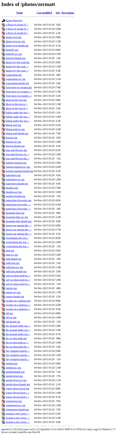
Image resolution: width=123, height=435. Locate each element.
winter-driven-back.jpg (17, 388)
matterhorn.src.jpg (15, 179)
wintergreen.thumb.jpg (17, 409)
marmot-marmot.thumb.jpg (19, 171)
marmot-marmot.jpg (16, 162)
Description (67, 12)
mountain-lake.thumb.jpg (19, 221)
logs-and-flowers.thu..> (18, 158)
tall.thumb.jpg (13, 321)
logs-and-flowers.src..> (17, 154)
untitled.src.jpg (13, 367)
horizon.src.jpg (13, 141)
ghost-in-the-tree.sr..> (17, 104)
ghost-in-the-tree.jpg (16, 100)
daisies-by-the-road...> (17, 66)
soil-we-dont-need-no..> (18, 275)
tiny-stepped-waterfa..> (17, 351)
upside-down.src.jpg (16, 380)
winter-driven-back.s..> (18, 392)
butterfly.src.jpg (14, 54)
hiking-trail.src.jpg (15, 129)
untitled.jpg (11, 363)
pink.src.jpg (12, 254)
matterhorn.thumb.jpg (17, 183)
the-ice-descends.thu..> (17, 346)
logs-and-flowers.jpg (16, 150)
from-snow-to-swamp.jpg (19, 87)
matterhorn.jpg (13, 175)
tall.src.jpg (11, 317)
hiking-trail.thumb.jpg (17, 133)
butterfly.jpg (12, 49)
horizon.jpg (11, 137)
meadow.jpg (12, 187)
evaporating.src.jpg (15, 79)
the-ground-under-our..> (18, 325)
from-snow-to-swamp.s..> (19, 91)
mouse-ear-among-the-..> (19, 225)
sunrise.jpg (11, 288)
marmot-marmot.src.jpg (18, 167)
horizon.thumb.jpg (15, 146)
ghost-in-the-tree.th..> (17, 108)
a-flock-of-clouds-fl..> (17, 24)
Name (19, 12)
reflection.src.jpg (14, 267)
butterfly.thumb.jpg (15, 58)
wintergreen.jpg (14, 401)
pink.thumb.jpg (13, 259)
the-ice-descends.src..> (17, 342)
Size (58, 12)
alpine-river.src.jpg (15, 41)
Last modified (44, 12)
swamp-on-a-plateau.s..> (18, 305)
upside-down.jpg (14, 376)
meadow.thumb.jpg (15, 196)
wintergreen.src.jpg (15, 405)
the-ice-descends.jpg (16, 338)
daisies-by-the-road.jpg (17, 62)
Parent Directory (14, 20)
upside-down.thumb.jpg (18, 384)
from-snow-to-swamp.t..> (19, 95)
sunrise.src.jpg (13, 292)
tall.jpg (9, 313)
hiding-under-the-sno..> (18, 112)
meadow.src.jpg (14, 192)
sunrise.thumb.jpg (15, 296)
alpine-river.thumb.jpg (17, 45)
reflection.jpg (12, 263)
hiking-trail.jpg (13, 125)
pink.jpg (10, 250)
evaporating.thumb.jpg (17, 83)
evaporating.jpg (14, 75)
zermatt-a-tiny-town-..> (18, 413)
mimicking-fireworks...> (18, 204)
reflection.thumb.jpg (16, 271)
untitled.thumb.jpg (15, 371)
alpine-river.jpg (13, 37)
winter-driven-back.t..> (17, 397)
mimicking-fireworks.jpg (18, 200)
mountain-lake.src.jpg (17, 217)
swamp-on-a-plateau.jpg (18, 300)
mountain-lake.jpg (15, 213)
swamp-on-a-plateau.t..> (18, 309)
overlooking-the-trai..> (17, 238)
